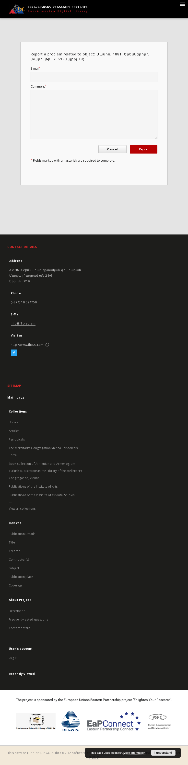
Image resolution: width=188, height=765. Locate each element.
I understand (163, 752)
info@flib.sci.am (23, 323)
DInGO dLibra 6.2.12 (55, 753)
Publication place (21, 577)
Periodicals (17, 439)
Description (17, 611)
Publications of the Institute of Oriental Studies (41, 495)
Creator (14, 551)
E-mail (35, 68)
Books (13, 422)
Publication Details (22, 534)
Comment (38, 86)
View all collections (22, 508)
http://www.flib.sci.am (27, 345)
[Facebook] (14, 353)
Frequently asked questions (28, 619)
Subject (14, 568)
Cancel (112, 149)
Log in (13, 658)
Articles (14, 431)
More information (134, 752)
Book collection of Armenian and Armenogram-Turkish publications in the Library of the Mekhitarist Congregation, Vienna (45, 471)
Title (12, 542)
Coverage (16, 585)
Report (144, 149)
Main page (16, 397)
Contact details (19, 628)
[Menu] (182, 4)
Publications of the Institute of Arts (33, 486)
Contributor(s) (19, 560)
